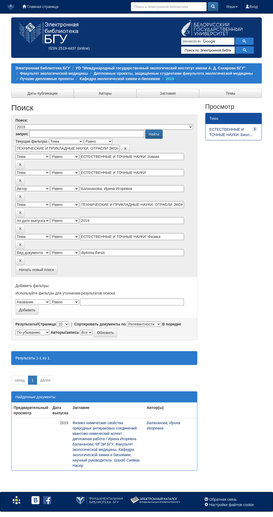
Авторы (105, 93)
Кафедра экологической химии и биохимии (120, 79)
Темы (230, 93)
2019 (170, 79)
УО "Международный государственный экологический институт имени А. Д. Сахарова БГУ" (161, 68)
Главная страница (40, 7)
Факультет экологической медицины (54, 73)
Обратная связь (223, 499)
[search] (207, 41)
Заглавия (168, 93)
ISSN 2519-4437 (62, 48)
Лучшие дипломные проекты (47, 79)
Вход (252, 7)
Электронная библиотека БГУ (42, 68)
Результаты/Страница (35, 324)
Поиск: (21, 120)
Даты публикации (42, 93)
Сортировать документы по (100, 324)
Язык (232, 7)
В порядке (171, 324)
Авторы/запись (65, 332)
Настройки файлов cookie (231, 505)
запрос (21, 134)
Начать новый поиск (36, 270)
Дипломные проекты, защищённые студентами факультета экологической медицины (173, 73)
